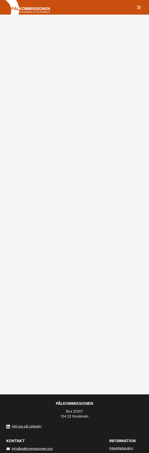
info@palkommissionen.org (29, 449)
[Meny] (138, 7)
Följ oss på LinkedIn (26, 426)
